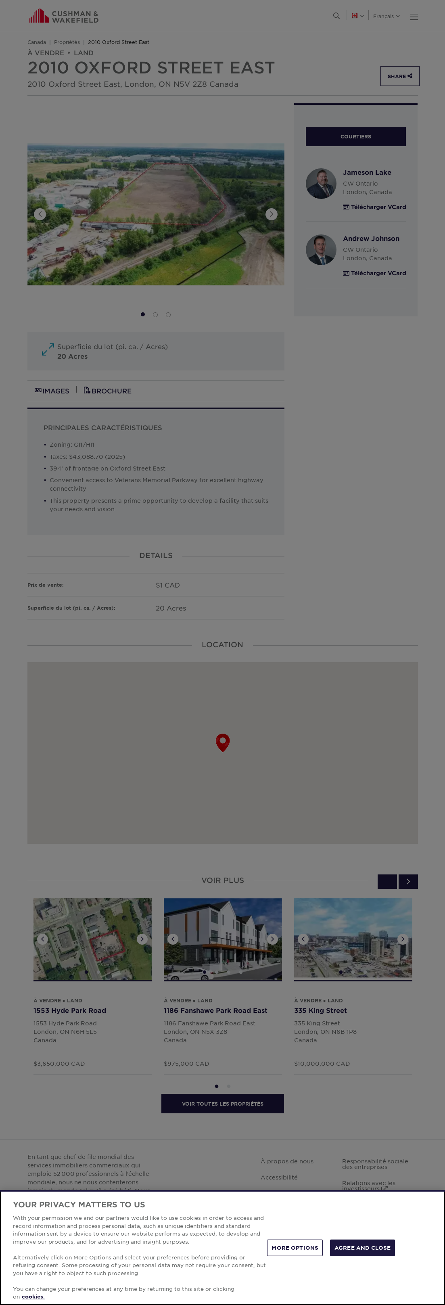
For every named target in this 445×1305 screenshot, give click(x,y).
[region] (222, 1247)
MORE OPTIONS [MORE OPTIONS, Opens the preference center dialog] (295, 1247)
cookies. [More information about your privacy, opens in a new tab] (33, 1296)
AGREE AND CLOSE (362, 1247)
